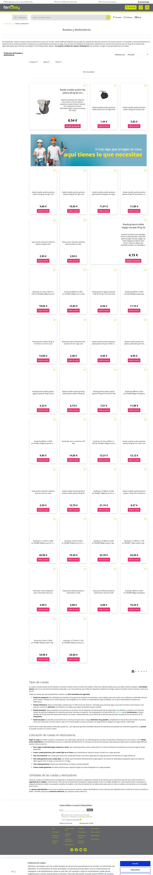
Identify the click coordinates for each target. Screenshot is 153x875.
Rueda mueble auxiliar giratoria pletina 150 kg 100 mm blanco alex (134, 493)
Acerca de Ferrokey (81, 842)
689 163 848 (89, 823)
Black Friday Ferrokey (81, 836)
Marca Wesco (95, 839)
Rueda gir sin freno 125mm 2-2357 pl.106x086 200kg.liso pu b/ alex (43, 294)
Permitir (135, 848)
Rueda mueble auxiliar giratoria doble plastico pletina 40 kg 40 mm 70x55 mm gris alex (73, 393)
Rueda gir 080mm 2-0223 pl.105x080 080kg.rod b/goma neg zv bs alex (134, 593)
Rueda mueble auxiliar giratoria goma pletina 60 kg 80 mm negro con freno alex (103, 194)
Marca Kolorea (95, 832)
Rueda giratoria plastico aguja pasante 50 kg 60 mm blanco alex (104, 392)
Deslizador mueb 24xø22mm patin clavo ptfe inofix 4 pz (43, 592)
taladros (118, 712)
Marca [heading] (47, 62)
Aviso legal (55, 832)
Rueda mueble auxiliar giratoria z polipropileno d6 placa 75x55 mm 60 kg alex (104, 344)
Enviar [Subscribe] (90, 810)
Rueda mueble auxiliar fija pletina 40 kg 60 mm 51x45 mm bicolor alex (72, 92)
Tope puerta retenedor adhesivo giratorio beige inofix (43, 243)
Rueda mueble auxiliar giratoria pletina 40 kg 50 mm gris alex (134, 108)
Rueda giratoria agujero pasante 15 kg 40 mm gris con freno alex (103, 293)
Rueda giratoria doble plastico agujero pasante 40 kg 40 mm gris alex (43, 393)
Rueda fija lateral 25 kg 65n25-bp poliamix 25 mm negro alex (73, 343)
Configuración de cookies (117, 871)
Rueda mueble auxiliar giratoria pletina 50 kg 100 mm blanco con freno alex (134, 194)
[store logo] (12, 7)
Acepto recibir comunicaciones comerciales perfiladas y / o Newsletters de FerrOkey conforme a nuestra (77, 817)
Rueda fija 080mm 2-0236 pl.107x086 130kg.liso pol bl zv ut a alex (43, 443)
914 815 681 (143, 2)
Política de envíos (68, 835)
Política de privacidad (55, 836)
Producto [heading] (34, 62)
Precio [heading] (58, 62)
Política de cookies (55, 842)
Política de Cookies (105, 858)
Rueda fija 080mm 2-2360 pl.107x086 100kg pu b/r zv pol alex (73, 294)
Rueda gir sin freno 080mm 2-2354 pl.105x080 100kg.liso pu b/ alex (103, 443)
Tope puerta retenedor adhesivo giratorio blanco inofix (73, 243)
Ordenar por (120, 54)
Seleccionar (135, 854)
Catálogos (81, 828)
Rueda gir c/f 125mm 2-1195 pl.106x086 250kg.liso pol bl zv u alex (73, 642)
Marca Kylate (95, 828)
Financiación (81, 832)
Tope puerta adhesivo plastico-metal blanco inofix (73, 592)
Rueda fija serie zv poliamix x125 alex (73, 442)
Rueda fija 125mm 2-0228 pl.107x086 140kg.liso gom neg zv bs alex (43, 642)
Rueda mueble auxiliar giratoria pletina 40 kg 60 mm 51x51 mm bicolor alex (134, 443)
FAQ (53, 828)
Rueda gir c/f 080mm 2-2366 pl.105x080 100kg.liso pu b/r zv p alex (103, 493)
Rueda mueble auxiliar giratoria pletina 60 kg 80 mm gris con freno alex (73, 194)
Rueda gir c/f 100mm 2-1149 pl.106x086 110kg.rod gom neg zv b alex (134, 543)
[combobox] (70, 17)
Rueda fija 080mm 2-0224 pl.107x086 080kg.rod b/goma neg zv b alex (134, 393)
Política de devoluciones (69, 840)
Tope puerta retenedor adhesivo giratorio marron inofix (43, 492)
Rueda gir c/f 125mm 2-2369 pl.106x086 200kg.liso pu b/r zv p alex (43, 543)
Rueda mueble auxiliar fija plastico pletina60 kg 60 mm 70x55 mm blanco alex (134, 344)
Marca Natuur (95, 835)
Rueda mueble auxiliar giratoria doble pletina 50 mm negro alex (103, 108)
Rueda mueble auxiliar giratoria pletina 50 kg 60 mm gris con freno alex (43, 194)
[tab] (33, 62)
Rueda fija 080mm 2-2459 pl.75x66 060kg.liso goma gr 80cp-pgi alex (134, 294)
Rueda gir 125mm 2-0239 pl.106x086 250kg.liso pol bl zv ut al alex (73, 543)
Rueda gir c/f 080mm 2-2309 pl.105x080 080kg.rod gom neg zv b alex (104, 543)
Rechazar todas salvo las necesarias (135, 860)
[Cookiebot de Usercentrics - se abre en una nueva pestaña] (13, 870)
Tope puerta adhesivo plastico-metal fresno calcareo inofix (104, 592)
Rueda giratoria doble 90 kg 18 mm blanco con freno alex (43, 343)
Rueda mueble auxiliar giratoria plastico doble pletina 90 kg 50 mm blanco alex (73, 493)
